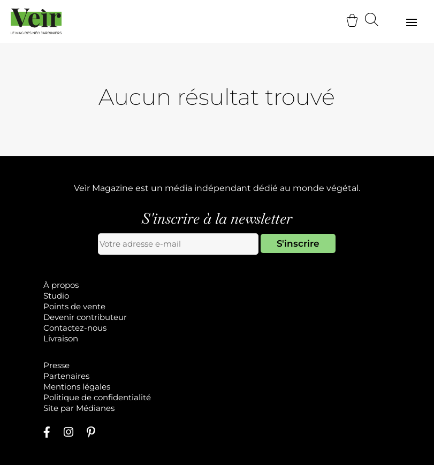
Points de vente (74, 306)
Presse (56, 365)
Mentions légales (76, 387)
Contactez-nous (74, 328)
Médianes (95, 408)
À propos (61, 285)
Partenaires (66, 376)
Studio (56, 296)
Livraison (60, 338)
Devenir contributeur (85, 317)
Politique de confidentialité (97, 397)
